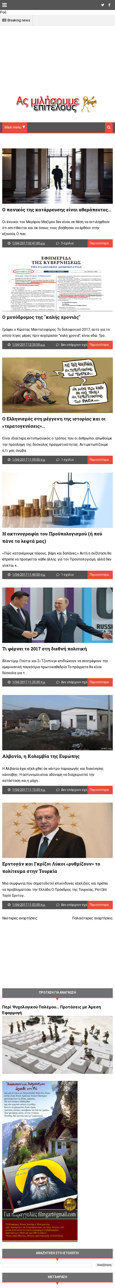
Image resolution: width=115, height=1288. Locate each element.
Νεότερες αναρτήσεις (19, 918)
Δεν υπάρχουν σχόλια (76, 344)
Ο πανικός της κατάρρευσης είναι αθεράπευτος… (56, 209)
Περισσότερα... (100, 243)
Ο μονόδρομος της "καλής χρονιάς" (41, 317)
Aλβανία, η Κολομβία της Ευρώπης (41, 756)
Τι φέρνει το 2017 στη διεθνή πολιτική (44, 649)
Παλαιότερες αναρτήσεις (92, 918)
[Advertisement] (57, 64)
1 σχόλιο (67, 459)
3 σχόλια (67, 243)
